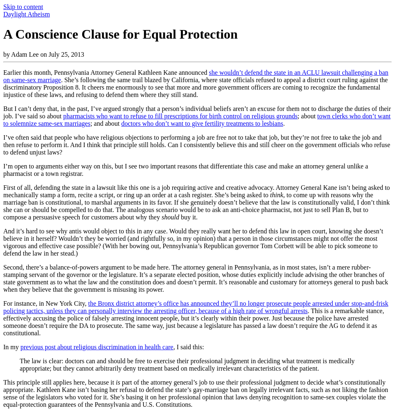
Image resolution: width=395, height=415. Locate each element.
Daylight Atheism (26, 14)
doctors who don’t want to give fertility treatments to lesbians (202, 123)
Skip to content (23, 6)
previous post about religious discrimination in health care (97, 347)
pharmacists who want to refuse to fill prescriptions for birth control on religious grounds (180, 116)
